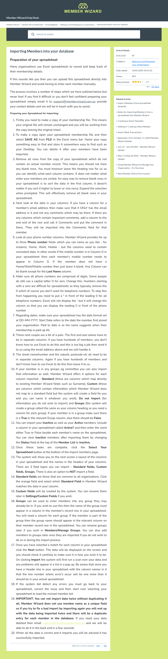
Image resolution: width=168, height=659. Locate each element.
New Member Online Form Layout (134, 173)
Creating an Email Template (131, 121)
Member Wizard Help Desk (22, 17)
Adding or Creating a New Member (134, 126)
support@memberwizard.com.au (74, 102)
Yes (98, 645)
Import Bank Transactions (130, 132)
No (105, 645)
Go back (153, 86)
